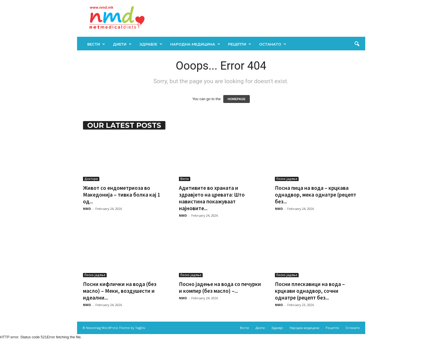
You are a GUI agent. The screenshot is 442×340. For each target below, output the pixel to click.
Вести (96, 44)
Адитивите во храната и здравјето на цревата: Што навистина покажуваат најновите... (212, 198)
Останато (272, 44)
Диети (122, 44)
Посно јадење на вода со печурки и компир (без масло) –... (220, 287)
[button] (357, 44)
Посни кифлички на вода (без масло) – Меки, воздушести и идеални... (119, 291)
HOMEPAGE (236, 99)
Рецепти (239, 44)
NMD (87, 208)
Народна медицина (195, 44)
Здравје (150, 44)
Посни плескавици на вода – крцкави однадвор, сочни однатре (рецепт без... (310, 291)
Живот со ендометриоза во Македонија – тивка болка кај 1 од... (121, 194)
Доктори (91, 179)
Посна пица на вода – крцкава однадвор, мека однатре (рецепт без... (315, 194)
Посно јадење (286, 179)
